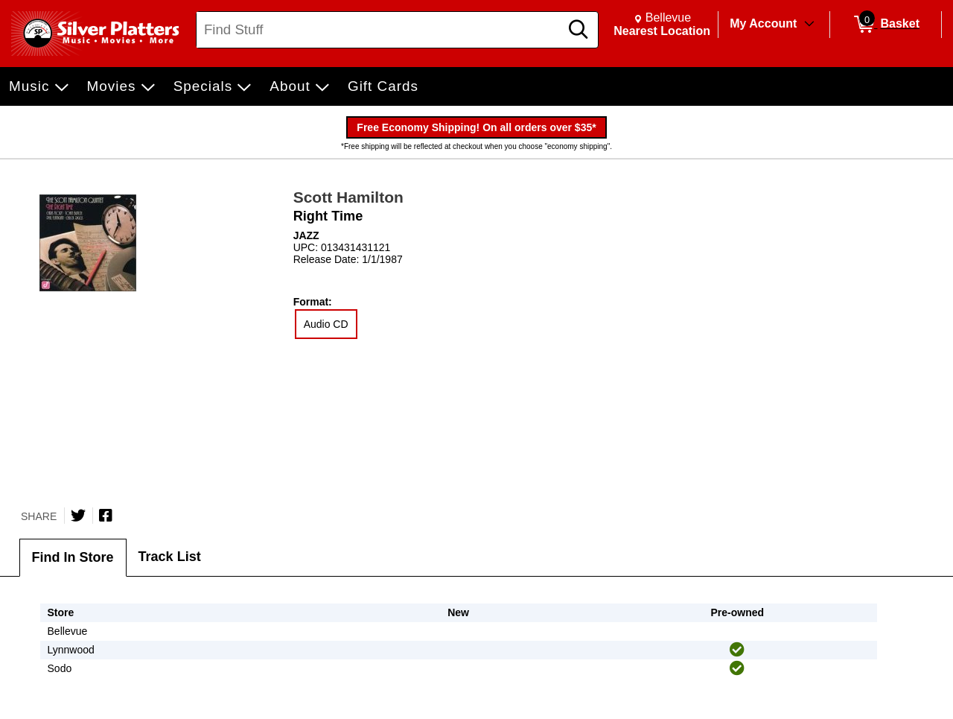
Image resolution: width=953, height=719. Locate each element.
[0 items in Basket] (886, 24)
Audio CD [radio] (326, 324)
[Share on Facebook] (105, 515)
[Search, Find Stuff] (380, 30)
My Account (763, 23)
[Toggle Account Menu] (809, 25)
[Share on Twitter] (78, 515)
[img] (737, 649)
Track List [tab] (169, 556)
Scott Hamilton (348, 197)
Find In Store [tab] (73, 557)
